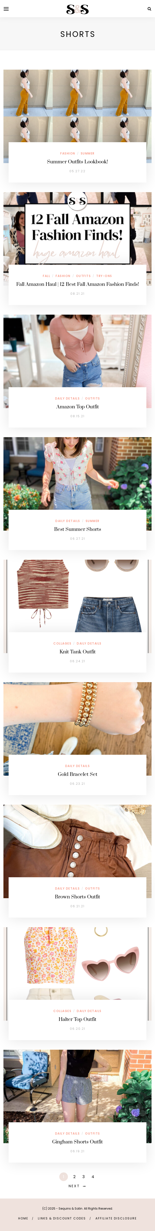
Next (74, 1186)
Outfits (83, 276)
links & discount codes (62, 1218)
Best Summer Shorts (77, 529)
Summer (88, 153)
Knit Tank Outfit (78, 652)
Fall (46, 276)
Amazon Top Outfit (77, 407)
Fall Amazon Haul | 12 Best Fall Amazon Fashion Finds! (77, 284)
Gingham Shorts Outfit (77, 1142)
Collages (62, 643)
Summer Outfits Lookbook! (77, 162)
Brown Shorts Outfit (77, 897)
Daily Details (67, 398)
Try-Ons (104, 276)
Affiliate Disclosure (116, 1218)
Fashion (67, 153)
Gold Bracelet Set (77, 774)
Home (23, 1218)
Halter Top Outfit (77, 1019)
